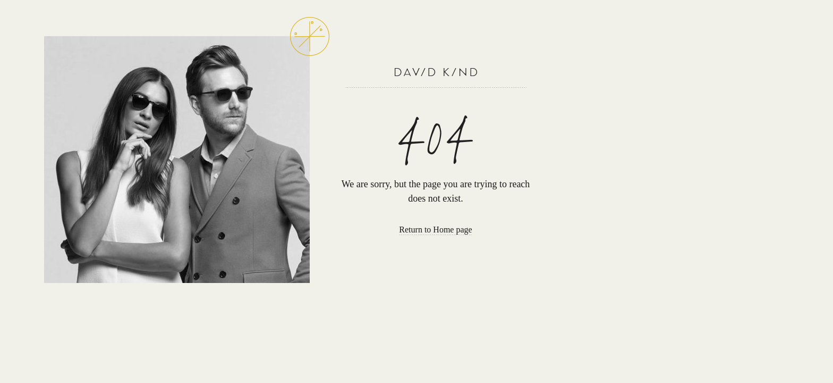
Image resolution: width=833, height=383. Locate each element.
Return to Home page (435, 229)
